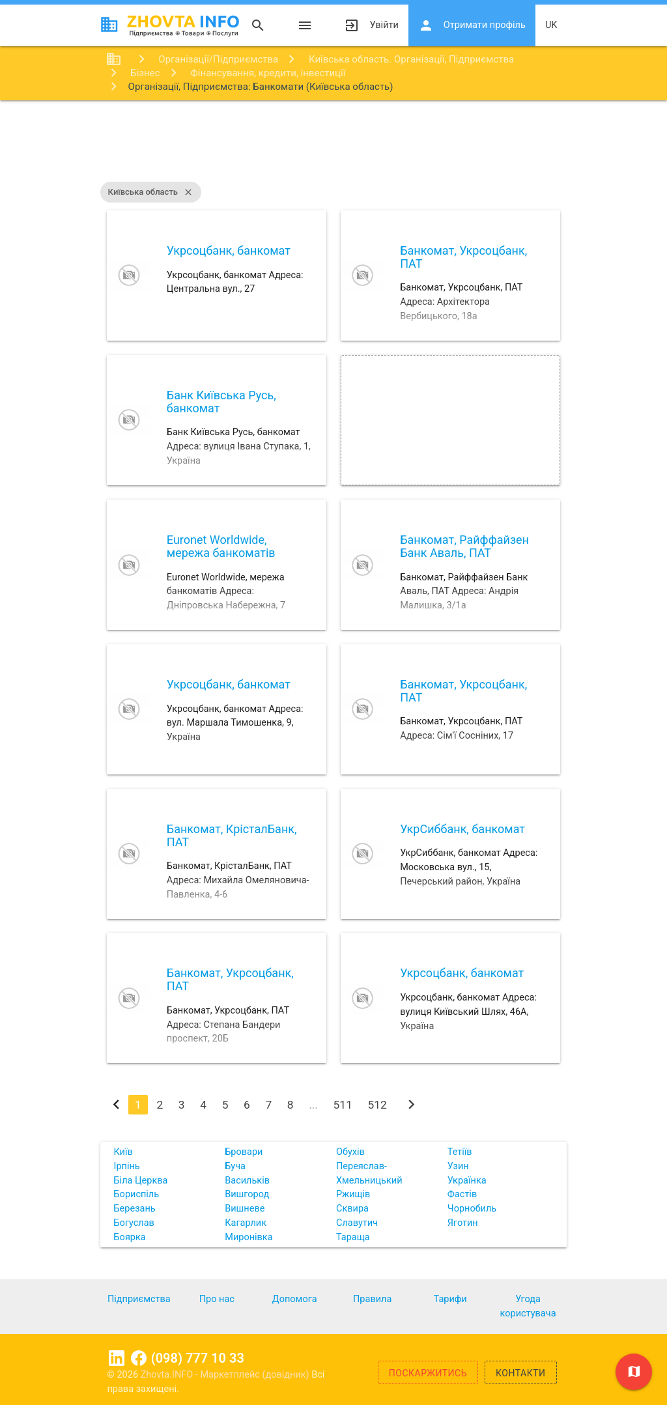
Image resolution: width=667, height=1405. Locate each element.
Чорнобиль (472, 1208)
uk (551, 25)
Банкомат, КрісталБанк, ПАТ (232, 835)
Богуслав (133, 1222)
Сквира (352, 1208)
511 (343, 1104)
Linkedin (116, 1358)
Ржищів (353, 1194)
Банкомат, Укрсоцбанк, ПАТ (463, 257)
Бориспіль (136, 1194)
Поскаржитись (428, 1373)
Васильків (247, 1180)
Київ (122, 1151)
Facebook (139, 1358)
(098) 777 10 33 (197, 1358)
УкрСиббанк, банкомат (462, 829)
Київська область (150, 192)
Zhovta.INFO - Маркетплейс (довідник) (226, 1374)
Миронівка (248, 1237)
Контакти (521, 1373)
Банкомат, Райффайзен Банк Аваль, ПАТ (464, 546)
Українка (467, 1180)
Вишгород (247, 1194)
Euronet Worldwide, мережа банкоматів (221, 546)
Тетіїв (459, 1151)
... (313, 1104)
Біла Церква (140, 1180)
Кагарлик (245, 1222)
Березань (134, 1208)
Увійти (371, 25)
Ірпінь (126, 1166)
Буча (235, 1166)
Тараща (353, 1237)
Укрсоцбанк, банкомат (229, 250)
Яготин (462, 1222)
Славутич (357, 1222)
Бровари (244, 1151)
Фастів (462, 1194)
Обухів (350, 1151)
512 (377, 1104)
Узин (458, 1166)
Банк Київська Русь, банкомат (221, 401)
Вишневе (244, 1208)
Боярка (129, 1237)
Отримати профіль (472, 25)
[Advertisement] (333, 142)
